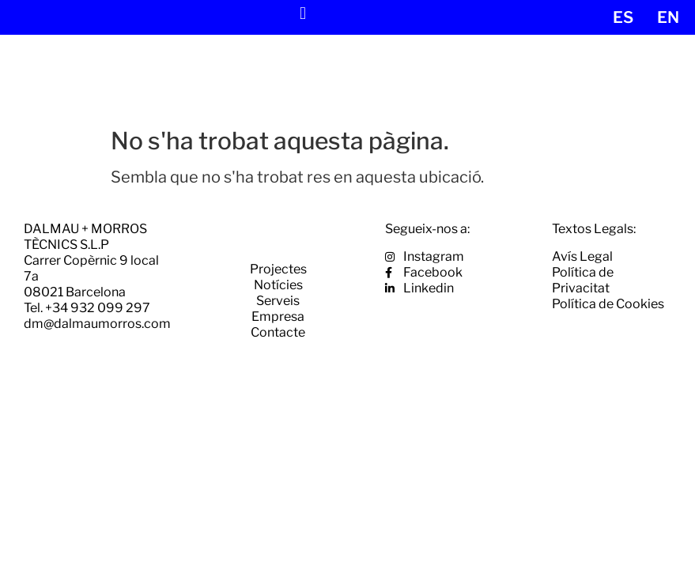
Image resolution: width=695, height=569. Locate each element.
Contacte (278, 332)
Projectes (278, 269)
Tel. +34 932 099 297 (87, 307)
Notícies (278, 284)
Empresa (277, 316)
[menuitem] (623, 17)
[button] (302, 13)
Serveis (278, 300)
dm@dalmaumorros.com (97, 323)
